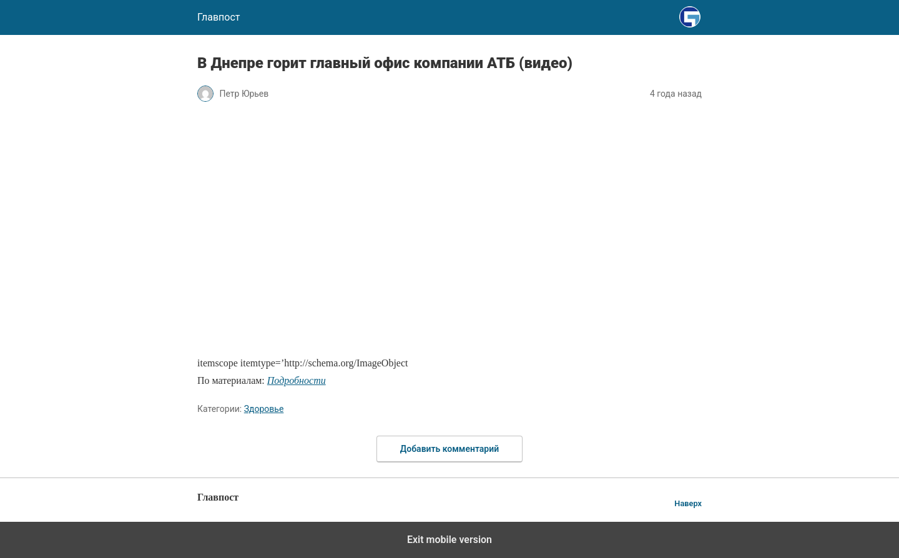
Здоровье (264, 409)
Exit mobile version (449, 540)
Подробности (296, 380)
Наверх (688, 503)
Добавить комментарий (449, 449)
